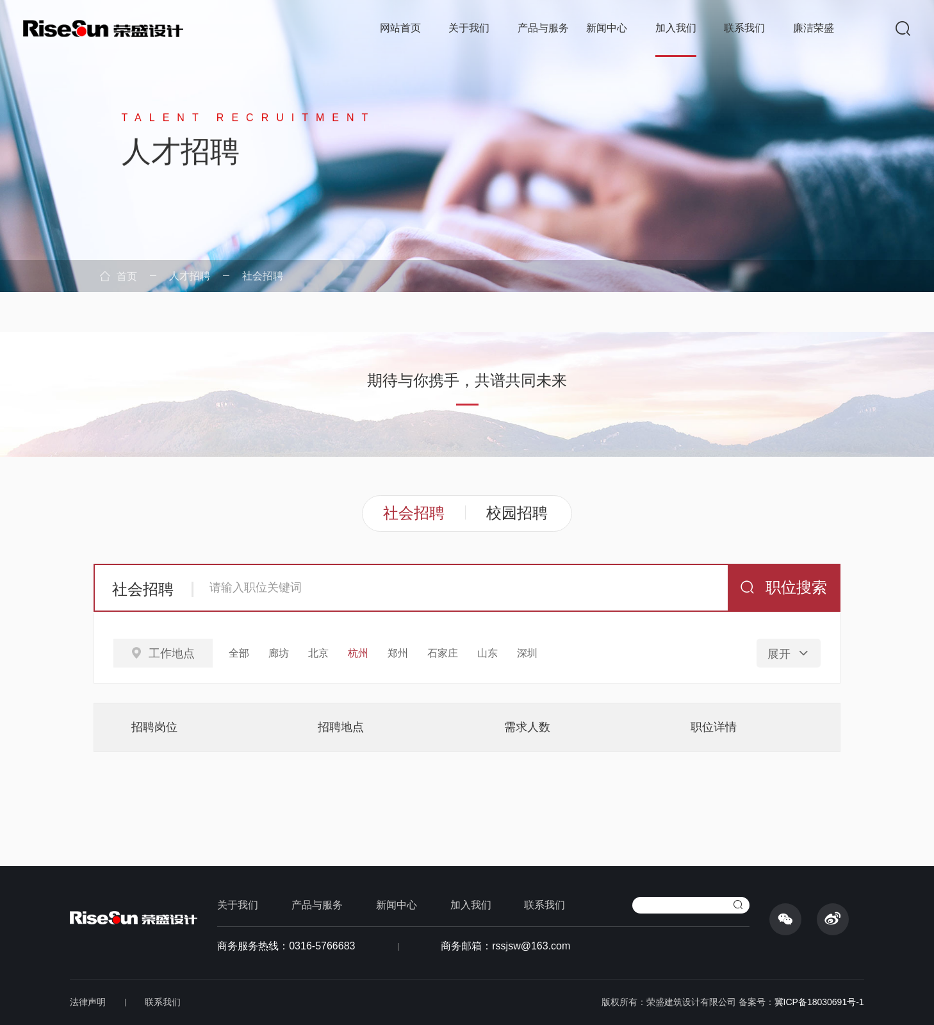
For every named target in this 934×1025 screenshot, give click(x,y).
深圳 (527, 653)
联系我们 (744, 27)
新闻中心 (606, 27)
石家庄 (442, 653)
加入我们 (675, 27)
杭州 (358, 653)
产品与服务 (543, 27)
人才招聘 (189, 275)
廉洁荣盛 (813, 27)
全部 (239, 653)
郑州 (398, 653)
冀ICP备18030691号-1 (819, 1002)
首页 (118, 276)
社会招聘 (262, 275)
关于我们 (468, 27)
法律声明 (88, 1002)
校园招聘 (517, 512)
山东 (487, 653)
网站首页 (400, 27)
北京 (318, 653)
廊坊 (278, 653)
